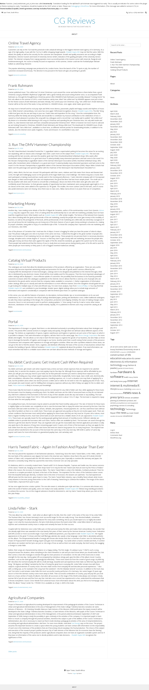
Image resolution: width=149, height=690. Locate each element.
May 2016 (113, 253)
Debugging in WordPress (80, 6)
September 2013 (116, 294)
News (112, 97)
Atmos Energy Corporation (88, 335)
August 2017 (114, 214)
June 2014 (113, 273)
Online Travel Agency (24, 43)
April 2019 (113, 188)
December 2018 (116, 199)
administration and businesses (22, 250)
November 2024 (116, 127)
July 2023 (113, 132)
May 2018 (113, 204)
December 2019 (116, 170)
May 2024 (113, 129)
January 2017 (115, 232)
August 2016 (114, 245)
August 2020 (114, 150)
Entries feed (114, 433)
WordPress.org (115, 438)
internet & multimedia (19, 75)
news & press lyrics (18, 193)
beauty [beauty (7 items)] (112, 349)
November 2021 (116, 137)
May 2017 (113, 222)
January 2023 (115, 134)
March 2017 (114, 227)
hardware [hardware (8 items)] (113, 372)
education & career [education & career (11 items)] (131, 358)
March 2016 (114, 258)
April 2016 (113, 255)
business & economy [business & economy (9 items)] (124, 349)
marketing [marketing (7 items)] (127, 389)
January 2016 (115, 263)
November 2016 (116, 237)
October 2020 (115, 145)
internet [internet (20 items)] (132, 381)
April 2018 (113, 206)
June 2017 (113, 219)
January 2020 (115, 168)
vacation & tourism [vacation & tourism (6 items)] (116, 416)
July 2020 (113, 152)
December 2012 (116, 317)
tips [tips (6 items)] (128, 413)
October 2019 (115, 176)
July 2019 (113, 181)
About (74, 34)
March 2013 (114, 310)
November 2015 (116, 268)
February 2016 (115, 261)
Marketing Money (22, 203)
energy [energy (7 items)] (125, 365)
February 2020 (115, 165)
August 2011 (114, 333)
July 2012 (113, 328)
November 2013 (116, 289)
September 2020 (116, 147)
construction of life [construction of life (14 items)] (120, 354)
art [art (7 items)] (111, 347)
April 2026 (113, 111)
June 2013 (113, 302)
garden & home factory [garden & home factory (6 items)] (125, 368)
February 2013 (115, 312)
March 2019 (114, 191)
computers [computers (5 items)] (123, 352)
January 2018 (115, 209)
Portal (13, 321)
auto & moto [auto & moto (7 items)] (132, 347)
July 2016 (113, 248)
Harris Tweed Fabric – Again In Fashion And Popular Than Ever (56, 447)
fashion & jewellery (18, 498)
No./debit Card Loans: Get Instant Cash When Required (50, 362)
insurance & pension (19, 436)
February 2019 (115, 194)
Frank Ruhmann (20, 85)
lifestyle (27, 498)
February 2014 (115, 281)
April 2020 (113, 160)
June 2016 (113, 250)
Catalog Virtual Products (27, 260)
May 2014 (113, 276)
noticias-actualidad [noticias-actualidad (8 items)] (131, 397)
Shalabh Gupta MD (73, 52)
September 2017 (116, 212)
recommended (17, 311)
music (30, 587)
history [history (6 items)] (131, 377)
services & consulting (19, 134)
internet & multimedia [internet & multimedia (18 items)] (123, 385)
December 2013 (116, 286)
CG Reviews (74, 20)
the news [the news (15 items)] (121, 412)
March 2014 (114, 279)
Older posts (12, 651)
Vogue (74, 673)
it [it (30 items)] (138, 385)
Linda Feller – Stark (22, 508)
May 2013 (113, 304)
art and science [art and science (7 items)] (118, 347)
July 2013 (113, 299)
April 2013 (113, 307)
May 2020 (113, 158)
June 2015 (113, 271)
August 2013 (114, 297)
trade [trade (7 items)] (131, 413)
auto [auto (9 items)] (126, 347)
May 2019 (113, 186)
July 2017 (113, 217)
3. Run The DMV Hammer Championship (39, 144)
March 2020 (114, 163)
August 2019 (114, 178)
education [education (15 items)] (116, 358)
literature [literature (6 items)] (120, 389)
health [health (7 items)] (126, 377)
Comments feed (116, 435)
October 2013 (115, 291)
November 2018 (116, 201)
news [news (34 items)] (127, 392)
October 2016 (115, 240)
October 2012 (115, 322)
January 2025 (115, 124)
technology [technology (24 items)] (117, 409)
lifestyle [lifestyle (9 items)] (113, 389)
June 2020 (113, 155)
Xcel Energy (75, 623)
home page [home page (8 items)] (122, 381)
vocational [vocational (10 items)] (127, 416)
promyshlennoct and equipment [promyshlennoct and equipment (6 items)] (127, 403)
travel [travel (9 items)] (136, 413)
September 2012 (116, 325)
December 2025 (116, 119)
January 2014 (115, 284)
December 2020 (116, 139)
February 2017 (115, 230)
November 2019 (116, 173)
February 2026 (115, 116)
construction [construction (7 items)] (131, 352)
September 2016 (116, 243)
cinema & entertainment (20, 587)
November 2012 (116, 320)
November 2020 (116, 142)
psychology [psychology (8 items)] (114, 405)
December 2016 (116, 235)
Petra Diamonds (19, 385)
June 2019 (113, 183)
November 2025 (116, 121)
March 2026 (114, 114)
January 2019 (115, 196)
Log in (112, 430)
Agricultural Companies (26, 597)
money (28, 436)
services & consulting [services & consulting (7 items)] (126, 405)
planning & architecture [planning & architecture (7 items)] (118, 401)
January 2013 (115, 315)
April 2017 (113, 225)
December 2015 (116, 266)
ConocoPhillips (82, 286)
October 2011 (115, 330)
